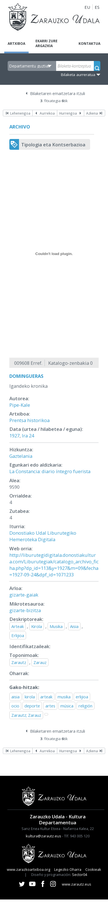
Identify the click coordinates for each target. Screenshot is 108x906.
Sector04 (79, 874)
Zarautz (18, 662)
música (66, 706)
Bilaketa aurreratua (78, 74)
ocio (15, 706)
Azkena (92, 113)
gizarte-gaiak (23, 594)
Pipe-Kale (19, 405)
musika (64, 696)
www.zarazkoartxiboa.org (28, 869)
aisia (15, 696)
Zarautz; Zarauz (26, 715)
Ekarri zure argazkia (46, 43)
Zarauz (39, 662)
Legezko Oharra (67, 869)
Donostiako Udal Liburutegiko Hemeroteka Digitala (42, 536)
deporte (32, 706)
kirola (30, 696)
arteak (46, 696)
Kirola (36, 626)
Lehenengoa (20, 113)
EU (87, 7)
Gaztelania (20, 456)
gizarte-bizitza (25, 610)
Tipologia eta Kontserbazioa (53, 144)
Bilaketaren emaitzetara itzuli (57, 93)
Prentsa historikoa (29, 420)
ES (97, 7)
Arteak (17, 626)
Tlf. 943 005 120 (77, 835)
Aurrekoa (47, 113)
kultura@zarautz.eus (43, 835)
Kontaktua (89, 43)
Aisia (74, 626)
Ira (25, 435)
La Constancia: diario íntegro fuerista (49, 471)
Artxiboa (16, 43)
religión (85, 706)
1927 (14, 435)
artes (50, 706)
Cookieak (93, 869)
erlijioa (82, 696)
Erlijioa (17, 635)
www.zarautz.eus (76, 884)
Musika (56, 626)
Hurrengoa (68, 113)
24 (31, 435)
